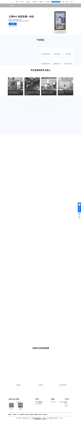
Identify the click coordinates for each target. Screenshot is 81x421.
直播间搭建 (36, 414)
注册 (67, 1)
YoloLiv (18, 414)
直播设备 (27, 414)
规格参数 (69, 5)
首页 (17, 1)
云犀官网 (14, 414)
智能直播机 (31, 414)
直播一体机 (41, 414)
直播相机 (45, 414)
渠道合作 (28, 1)
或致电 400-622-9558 (13, 26)
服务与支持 (35, 1)
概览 (64, 5)
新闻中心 (41, 1)
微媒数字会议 (22, 414)
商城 (71, 1)
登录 (63, 1)
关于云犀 (47, 1)
